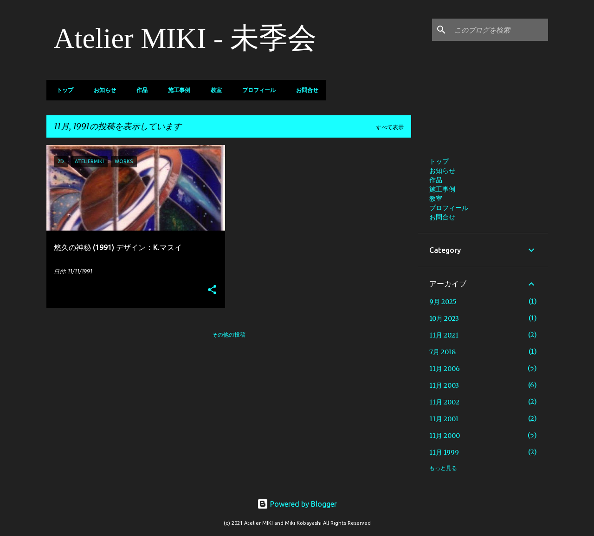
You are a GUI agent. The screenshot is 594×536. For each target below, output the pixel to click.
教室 (213, 90)
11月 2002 (444, 402)
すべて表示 (390, 127)
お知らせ (102, 90)
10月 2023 (444, 318)
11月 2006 (444, 368)
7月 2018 (442, 352)
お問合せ (304, 90)
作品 (139, 90)
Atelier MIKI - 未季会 (185, 38)
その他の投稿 (228, 334)
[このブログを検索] (499, 30)
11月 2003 (444, 385)
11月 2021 (443, 335)
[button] (212, 290)
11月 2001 (443, 419)
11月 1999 (444, 452)
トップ (62, 90)
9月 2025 (443, 302)
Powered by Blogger (297, 504)
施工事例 (176, 90)
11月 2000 (444, 435)
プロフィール (256, 90)
